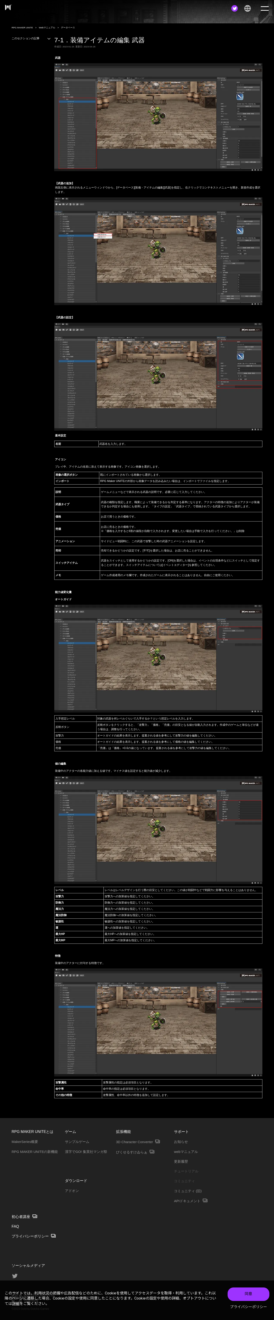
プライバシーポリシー (248, 1307)
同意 (248, 1294)
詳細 (15, 1303)
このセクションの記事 (31, 38)
